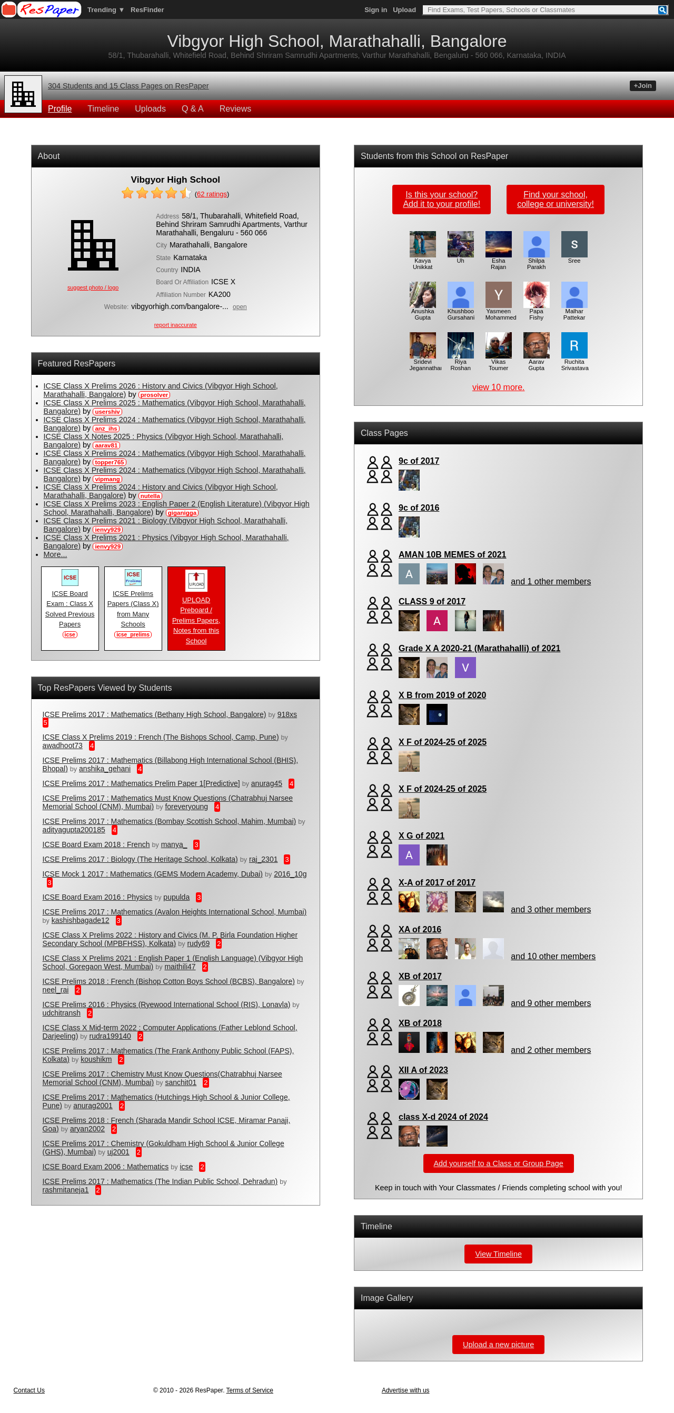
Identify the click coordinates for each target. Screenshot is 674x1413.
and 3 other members (551, 909)
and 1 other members (551, 581)
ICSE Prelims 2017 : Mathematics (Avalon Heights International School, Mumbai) (175, 912)
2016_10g (290, 874)
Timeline (103, 108)
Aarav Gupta (536, 362)
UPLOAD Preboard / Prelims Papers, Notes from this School (196, 617)
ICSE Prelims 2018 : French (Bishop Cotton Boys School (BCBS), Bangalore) (169, 981)
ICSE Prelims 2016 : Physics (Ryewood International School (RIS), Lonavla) (167, 1004)
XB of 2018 (420, 1023)
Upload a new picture (498, 1344)
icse (186, 1166)
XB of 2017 (420, 976)
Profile (60, 108)
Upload (404, 10)
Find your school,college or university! (555, 199)
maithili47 (179, 966)
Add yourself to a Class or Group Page (498, 1163)
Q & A (193, 108)
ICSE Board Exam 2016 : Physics (98, 897)
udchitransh (62, 1013)
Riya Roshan (461, 362)
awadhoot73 (63, 745)
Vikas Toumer (498, 362)
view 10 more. (498, 387)
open (240, 307)
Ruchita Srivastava (575, 362)
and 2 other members (551, 1050)
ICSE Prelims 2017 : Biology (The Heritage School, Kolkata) (140, 859)
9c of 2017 (419, 460)
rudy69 (198, 943)
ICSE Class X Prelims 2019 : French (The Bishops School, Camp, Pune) (161, 737)
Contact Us (29, 1390)
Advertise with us (406, 1390)
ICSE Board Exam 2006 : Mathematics (106, 1166)
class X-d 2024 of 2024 (443, 1116)
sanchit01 (180, 1082)
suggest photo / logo (92, 287)
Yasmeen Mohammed (501, 312)
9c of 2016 (419, 507)
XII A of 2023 (423, 1070)
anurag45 (266, 783)
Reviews (235, 108)
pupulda (176, 897)
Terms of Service (249, 1390)
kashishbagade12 (81, 920)
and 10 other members (553, 956)
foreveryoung (186, 806)
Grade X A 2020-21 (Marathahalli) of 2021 (479, 648)
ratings (212, 194)
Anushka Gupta (423, 312)
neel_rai (56, 990)
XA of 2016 (420, 929)
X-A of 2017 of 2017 (437, 882)
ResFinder (147, 10)
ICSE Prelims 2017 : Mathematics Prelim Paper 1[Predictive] (141, 783)
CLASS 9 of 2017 (432, 601)
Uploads (150, 108)
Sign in (375, 10)
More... (55, 554)
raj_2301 (263, 859)
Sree (574, 258)
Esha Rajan (498, 261)
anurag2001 (93, 1105)
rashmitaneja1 (66, 1190)
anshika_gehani (105, 768)
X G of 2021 (421, 835)
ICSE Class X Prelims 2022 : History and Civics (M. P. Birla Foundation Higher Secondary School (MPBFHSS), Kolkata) (170, 939)
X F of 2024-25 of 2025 (443, 742)
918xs (287, 714)
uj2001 (118, 1152)
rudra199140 (110, 1036)
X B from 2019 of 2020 (442, 695)
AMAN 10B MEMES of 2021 (453, 554)
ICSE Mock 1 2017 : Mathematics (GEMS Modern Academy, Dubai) (153, 874)
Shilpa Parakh (536, 261)
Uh (461, 258)
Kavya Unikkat (423, 261)
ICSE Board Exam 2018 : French (96, 844)
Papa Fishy (536, 312)
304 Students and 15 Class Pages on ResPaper (128, 86)
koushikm (96, 1059)
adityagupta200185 (74, 829)
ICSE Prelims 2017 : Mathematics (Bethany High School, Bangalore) (154, 714)
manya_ (174, 844)
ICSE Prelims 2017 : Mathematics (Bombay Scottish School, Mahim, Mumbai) (169, 821)
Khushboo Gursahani (461, 312)
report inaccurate (175, 325)
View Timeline (498, 1254)
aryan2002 (87, 1129)
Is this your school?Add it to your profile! (441, 199)
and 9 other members (551, 1003)
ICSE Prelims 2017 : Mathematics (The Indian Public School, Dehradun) (160, 1181)
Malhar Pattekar (574, 312)
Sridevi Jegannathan (427, 362)
